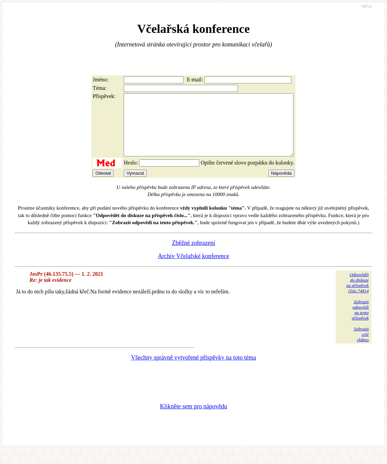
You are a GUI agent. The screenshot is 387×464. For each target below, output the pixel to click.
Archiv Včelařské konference (193, 268)
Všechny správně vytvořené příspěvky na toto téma (193, 369)
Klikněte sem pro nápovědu (193, 418)
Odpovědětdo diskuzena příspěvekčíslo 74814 (357, 295)
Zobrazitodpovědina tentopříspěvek (360, 322)
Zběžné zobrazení (193, 255)
